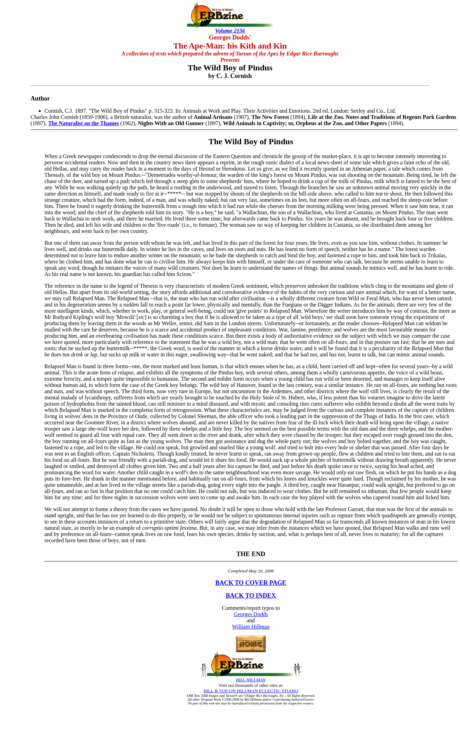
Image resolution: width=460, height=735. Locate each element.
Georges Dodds (251, 614)
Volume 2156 (230, 31)
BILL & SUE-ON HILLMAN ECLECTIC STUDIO (251, 690)
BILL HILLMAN (250, 679)
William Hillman (251, 627)
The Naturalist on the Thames (83, 123)
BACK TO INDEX (251, 595)
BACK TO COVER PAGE (251, 582)
